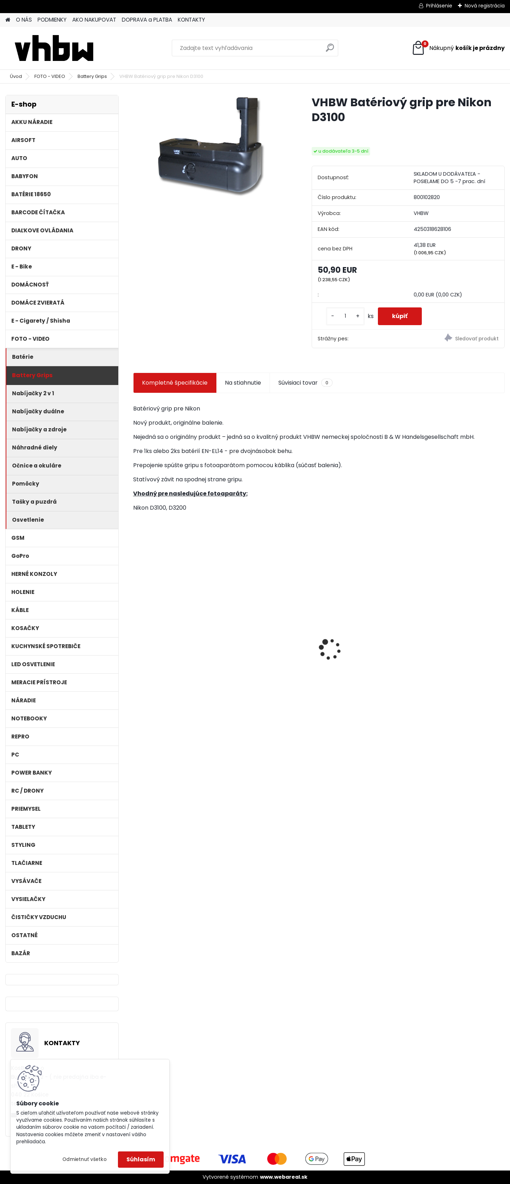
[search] (330, 50)
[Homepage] (7, 20)
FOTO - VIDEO (49, 76)
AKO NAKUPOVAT (94, 19)
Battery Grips (92, 76)
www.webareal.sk (283, 1176)
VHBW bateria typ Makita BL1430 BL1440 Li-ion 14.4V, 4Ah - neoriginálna (456, 649)
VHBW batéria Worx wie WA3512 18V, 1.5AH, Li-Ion (359, 646)
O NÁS (24, 19)
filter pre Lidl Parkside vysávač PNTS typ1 (167, 646)
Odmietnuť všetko (84, 1159)
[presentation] (137, 637)
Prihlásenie (439, 5)
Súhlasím (140, 1159)
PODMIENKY (52, 19)
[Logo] (54, 48)
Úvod (16, 76)
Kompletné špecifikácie (175, 383)
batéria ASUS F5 (254, 624)
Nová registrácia (485, 5)
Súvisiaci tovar (305, 383)
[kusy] (345, 316)
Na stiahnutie (243, 383)
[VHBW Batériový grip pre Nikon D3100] (211, 147)
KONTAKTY (191, 19)
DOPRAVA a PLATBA (147, 19)
